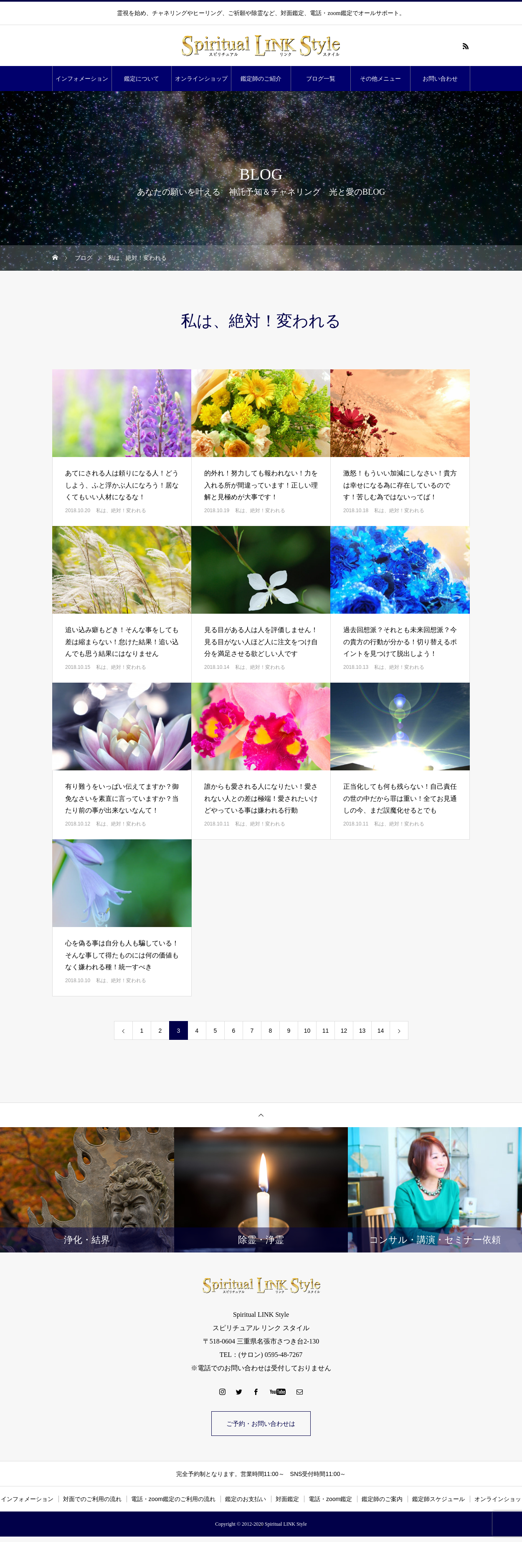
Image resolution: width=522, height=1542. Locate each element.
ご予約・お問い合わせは (261, 1424)
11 (325, 1030)
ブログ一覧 (320, 78)
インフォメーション (82, 78)
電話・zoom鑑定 (330, 1500)
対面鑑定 (287, 1500)
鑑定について (141, 78)
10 (307, 1030)
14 (381, 1030)
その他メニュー (380, 78)
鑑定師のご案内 (382, 1500)
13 (362, 1030)
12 (344, 1030)
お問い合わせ (440, 78)
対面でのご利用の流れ (92, 1500)
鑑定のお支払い (245, 1500)
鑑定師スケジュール (438, 1500)
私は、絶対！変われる (121, 510)
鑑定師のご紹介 (261, 78)
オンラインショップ (201, 78)
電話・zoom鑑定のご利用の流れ (173, 1500)
